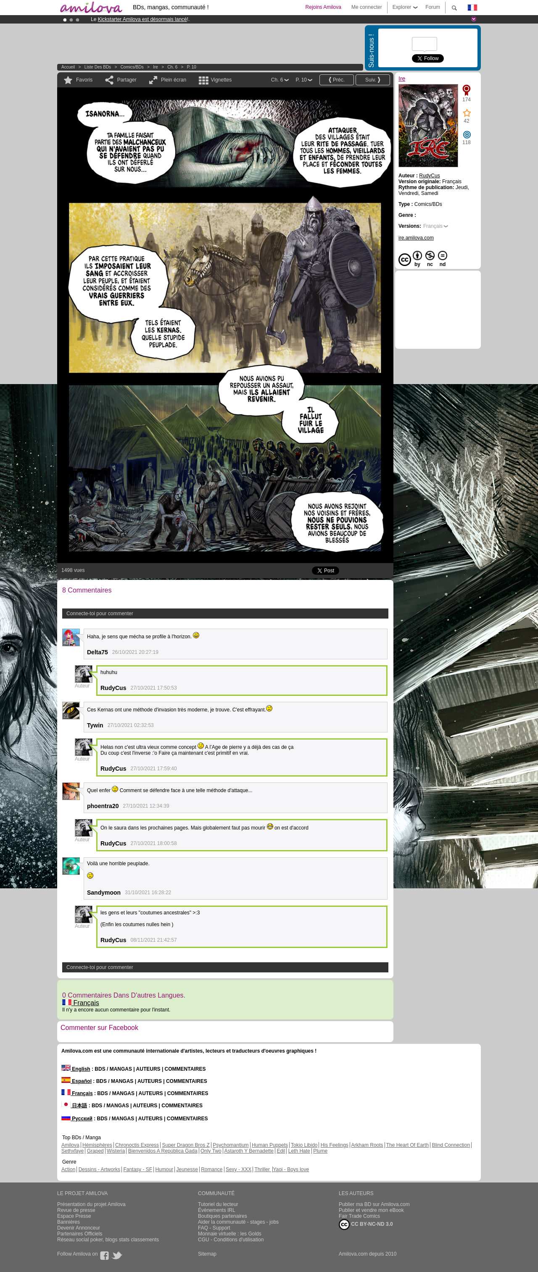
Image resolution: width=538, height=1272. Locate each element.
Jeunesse (187, 1169)
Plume (320, 1151)
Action (68, 1169)
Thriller (262, 1169)
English (75, 1069)
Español (76, 1081)
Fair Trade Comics (359, 1216)
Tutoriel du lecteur (218, 1204)
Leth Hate (299, 1151)
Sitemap (207, 1254)
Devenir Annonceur (78, 1228)
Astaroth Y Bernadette (249, 1151)
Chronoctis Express (137, 1145)
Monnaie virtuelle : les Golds (229, 1234)
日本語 (74, 1106)
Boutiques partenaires (222, 1216)
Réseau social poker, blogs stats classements (108, 1240)
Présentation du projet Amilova (91, 1204)
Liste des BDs (97, 67)
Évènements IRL (216, 1210)
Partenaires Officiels (79, 1234)
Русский (76, 1119)
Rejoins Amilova (323, 7)
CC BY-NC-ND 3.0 (366, 1224)
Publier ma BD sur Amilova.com (374, 1204)
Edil (281, 1151)
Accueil (68, 67)
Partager (127, 80)
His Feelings (334, 1145)
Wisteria (116, 1151)
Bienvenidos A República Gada (163, 1151)
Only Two (211, 1151)
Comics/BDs (132, 67)
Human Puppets (270, 1145)
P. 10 (191, 67)
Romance (211, 1169)
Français (80, 1002)
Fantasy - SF (137, 1169)
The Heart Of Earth (407, 1145)
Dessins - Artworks (99, 1169)
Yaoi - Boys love (291, 1169)
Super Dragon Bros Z (185, 1145)
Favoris (84, 80)
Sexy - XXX (238, 1169)
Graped (95, 1151)
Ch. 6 (172, 67)
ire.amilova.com (416, 238)
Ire (155, 67)
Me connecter (366, 7)
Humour (164, 1169)
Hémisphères (97, 1145)
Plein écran (173, 80)
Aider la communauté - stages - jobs (238, 1222)
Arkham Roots (367, 1145)
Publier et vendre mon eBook (371, 1210)
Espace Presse (74, 1216)
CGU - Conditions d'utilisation (231, 1240)
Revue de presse (76, 1210)
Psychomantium (230, 1145)
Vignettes (221, 80)
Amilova (70, 1145)
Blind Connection (451, 1145)
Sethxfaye (72, 1151)
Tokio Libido (304, 1145)
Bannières (68, 1222)
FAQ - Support (214, 1228)
